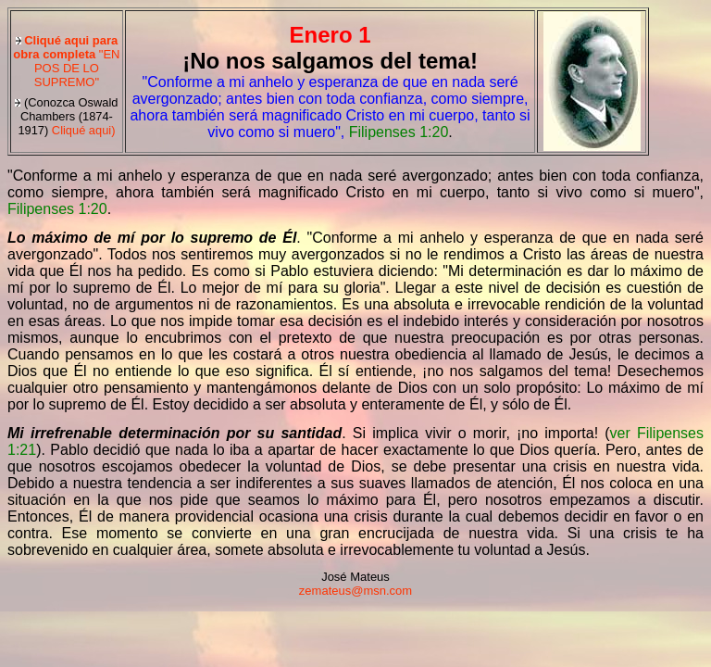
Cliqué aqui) (66, 116)
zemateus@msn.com (355, 591)
